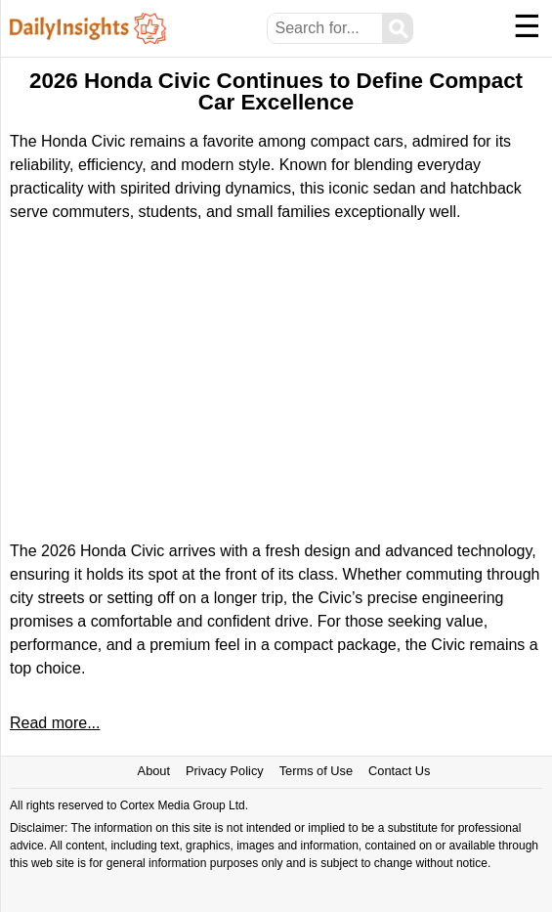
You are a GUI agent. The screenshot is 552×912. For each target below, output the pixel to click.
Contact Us (399, 770)
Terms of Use (316, 770)
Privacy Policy (225, 770)
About (154, 770)
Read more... (55, 723)
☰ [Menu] (527, 26)
